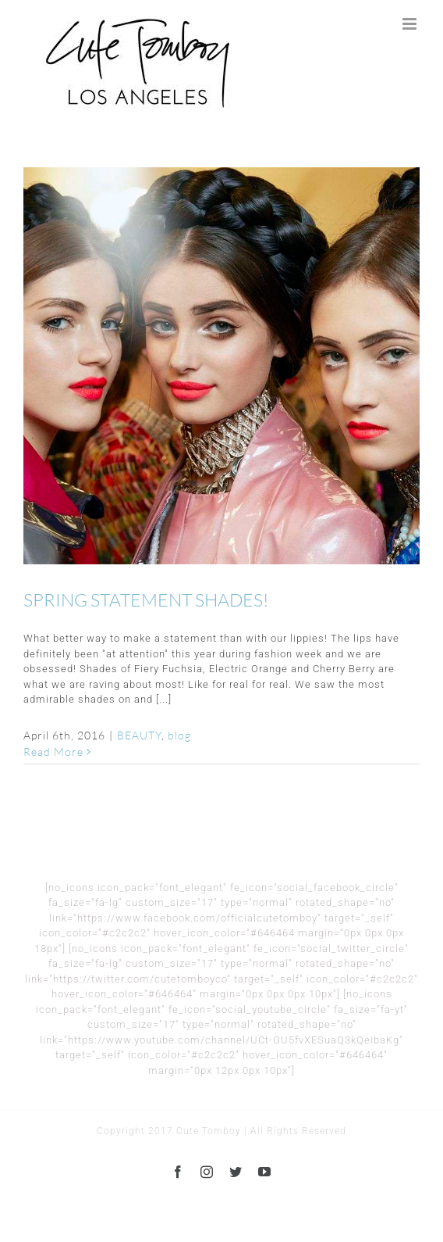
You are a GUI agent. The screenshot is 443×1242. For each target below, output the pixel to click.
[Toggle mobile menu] (411, 24)
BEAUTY (139, 735)
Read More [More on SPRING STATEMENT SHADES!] (53, 751)
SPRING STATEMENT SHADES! (145, 599)
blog (179, 735)
